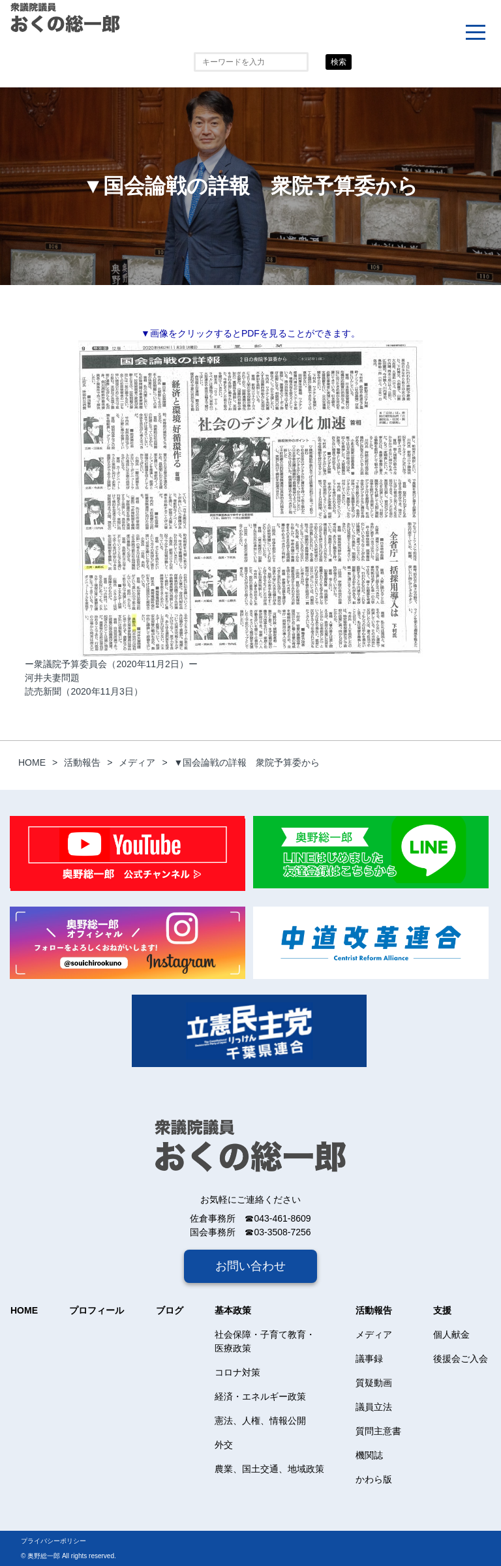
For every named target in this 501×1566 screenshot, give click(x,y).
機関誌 (369, 1455)
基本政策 (233, 1310)
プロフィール (96, 1310)
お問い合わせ (250, 1265)
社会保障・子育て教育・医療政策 (265, 1341)
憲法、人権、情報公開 (260, 1420)
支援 (442, 1310)
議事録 (369, 1358)
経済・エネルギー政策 (260, 1396)
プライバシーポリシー (53, 1540)
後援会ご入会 (460, 1358)
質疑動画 (374, 1383)
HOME (24, 1310)
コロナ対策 (237, 1372)
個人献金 (451, 1334)
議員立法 (374, 1407)
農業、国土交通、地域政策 (269, 1469)
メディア (374, 1334)
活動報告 (374, 1310)
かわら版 (374, 1479)
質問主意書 (378, 1431)
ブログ (169, 1310)
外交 (224, 1444)
